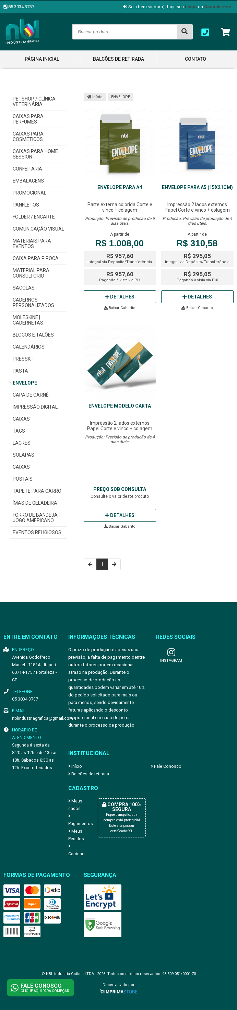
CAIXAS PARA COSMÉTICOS (28, 136)
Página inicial (42, 59)
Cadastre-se (217, 6)
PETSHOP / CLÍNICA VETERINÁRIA (34, 101)
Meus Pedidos (76, 835)
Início (95, 97)
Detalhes (119, 297)
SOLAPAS (23, 455)
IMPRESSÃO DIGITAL (35, 407)
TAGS (19, 431)
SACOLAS (24, 288)
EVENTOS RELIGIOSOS (37, 532)
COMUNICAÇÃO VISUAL (38, 229)
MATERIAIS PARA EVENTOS (32, 243)
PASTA (20, 371)
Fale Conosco (166, 766)
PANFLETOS (26, 205)
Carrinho (76, 850)
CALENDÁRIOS (29, 347)
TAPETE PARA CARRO (37, 491)
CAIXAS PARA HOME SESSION (35, 154)
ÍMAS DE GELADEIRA (35, 503)
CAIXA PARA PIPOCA (36, 258)
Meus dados (75, 804)
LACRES (22, 443)
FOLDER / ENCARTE (34, 217)
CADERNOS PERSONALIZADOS (33, 302)
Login (191, 6)
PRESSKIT (24, 359)
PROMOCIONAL (29, 193)
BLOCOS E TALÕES (33, 335)
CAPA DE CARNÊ (31, 395)
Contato (195, 59)
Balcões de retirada (118, 59)
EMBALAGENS (28, 181)
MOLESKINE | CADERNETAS (28, 320)
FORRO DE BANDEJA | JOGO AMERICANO (36, 517)
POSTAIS (23, 479)
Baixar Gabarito (119, 308)
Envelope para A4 (119, 187)
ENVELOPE (25, 383)
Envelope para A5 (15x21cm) (197, 187)
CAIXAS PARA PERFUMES (28, 119)
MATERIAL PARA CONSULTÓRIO (31, 273)
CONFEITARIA (27, 169)
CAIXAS (21, 419)
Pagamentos (77, 820)
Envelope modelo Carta (119, 406)
